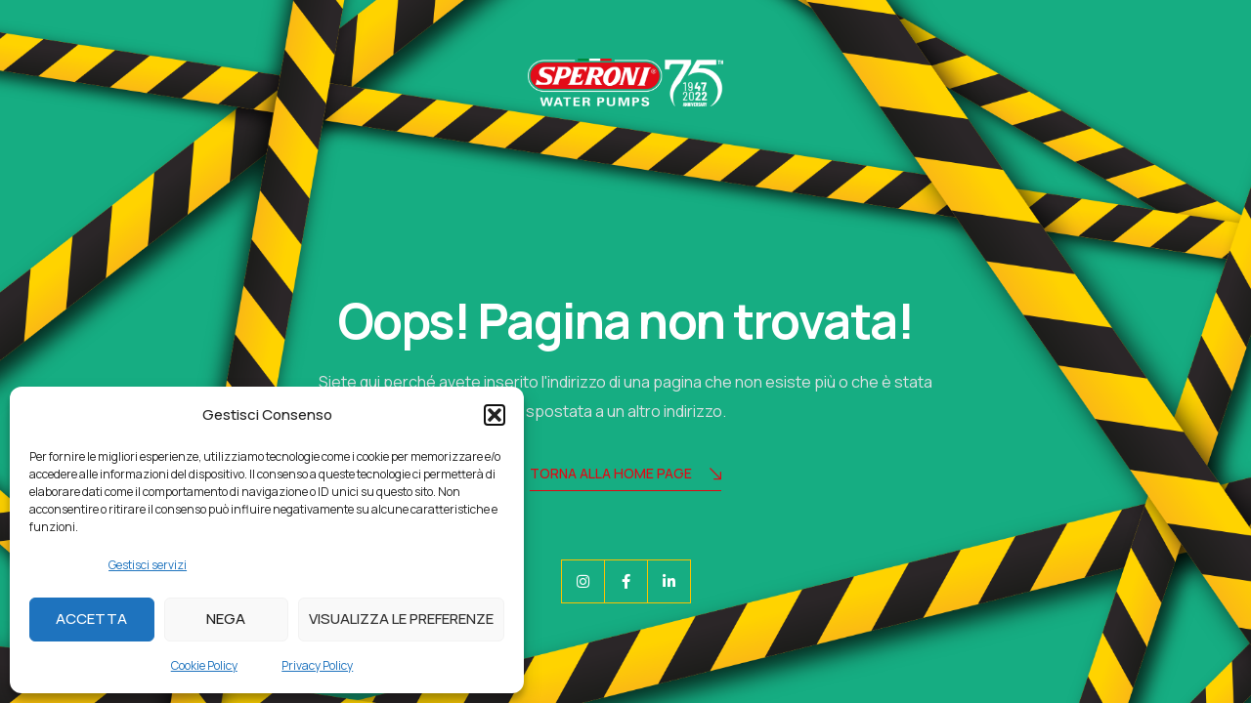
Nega (225, 618)
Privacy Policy (317, 665)
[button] (494, 415)
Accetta (91, 618)
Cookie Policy (204, 665)
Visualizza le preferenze (401, 618)
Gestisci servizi (147, 565)
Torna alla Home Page (625, 475)
